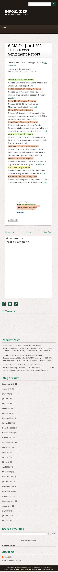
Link (31, 86)
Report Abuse (8, 546)
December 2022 (8, 428)
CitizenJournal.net (20, 569)
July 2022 (5, 452)
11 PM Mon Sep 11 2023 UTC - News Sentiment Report (22, 355)
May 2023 (5, 403)
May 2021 (5, 521)
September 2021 (8, 501)
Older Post (47, 232)
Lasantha (49, 569)
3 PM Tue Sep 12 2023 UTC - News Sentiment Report (22, 345)
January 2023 (7, 423)
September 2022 (8, 442)
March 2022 (6, 472)
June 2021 (5, 516)
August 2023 (6, 389)
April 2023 (6, 408)
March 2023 (6, 413)
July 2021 (5, 511)
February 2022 (7, 477)
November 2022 (8, 433)
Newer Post (9, 232)
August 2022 (6, 447)
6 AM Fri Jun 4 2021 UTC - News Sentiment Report (26, 50)
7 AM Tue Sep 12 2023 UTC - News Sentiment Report (22, 365)
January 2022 (7, 481)
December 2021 (8, 486)
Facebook (4, 304)
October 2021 (7, 496)
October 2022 (7, 438)
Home (29, 232)
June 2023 (5, 399)
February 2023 (7, 418)
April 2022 (6, 467)
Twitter (10, 304)
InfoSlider (16, 11)
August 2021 (6, 506)
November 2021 (8, 491)
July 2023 (5, 394)
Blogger (33, 540)
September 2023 (8, 384)
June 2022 (5, 457)
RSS (16, 304)
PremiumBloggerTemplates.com (29, 571)
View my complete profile (11, 560)
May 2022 (5, 462)
